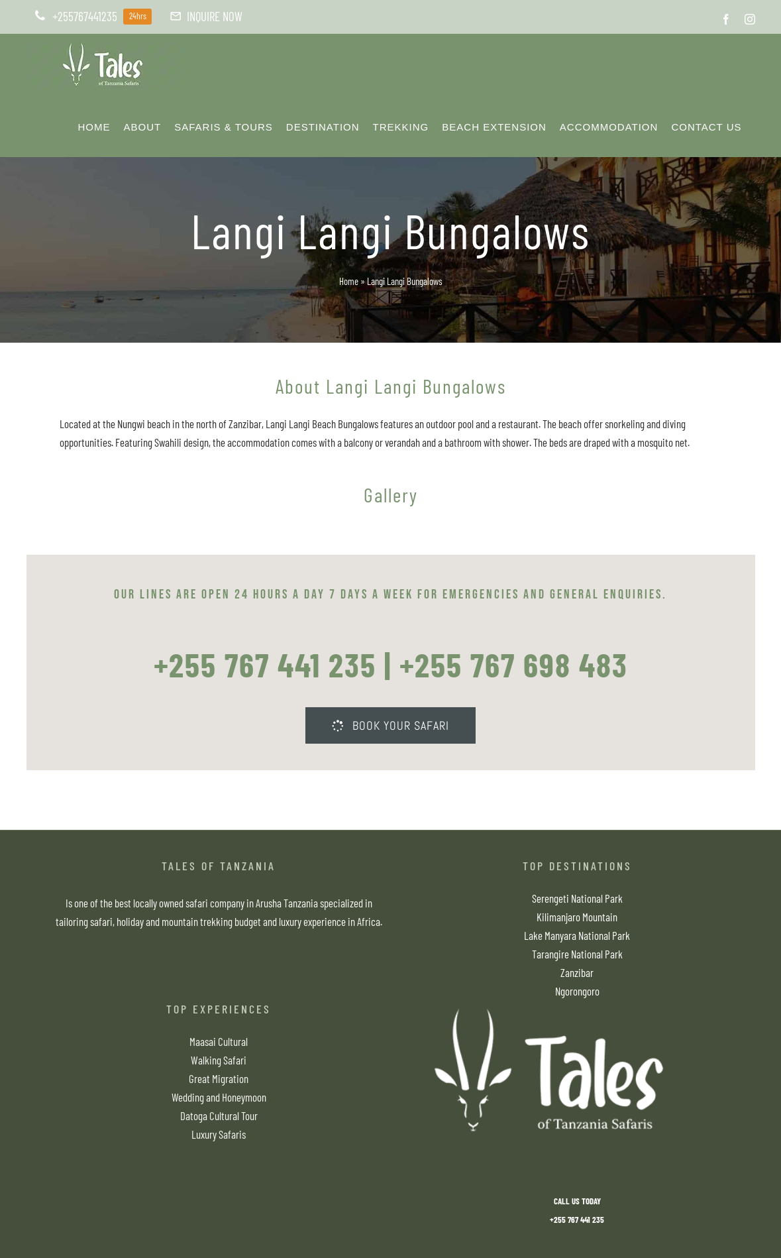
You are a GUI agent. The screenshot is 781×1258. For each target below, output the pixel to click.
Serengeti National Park (577, 898)
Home (348, 281)
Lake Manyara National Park (577, 935)
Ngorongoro (577, 991)
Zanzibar (577, 972)
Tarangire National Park (577, 953)
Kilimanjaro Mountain (577, 916)
